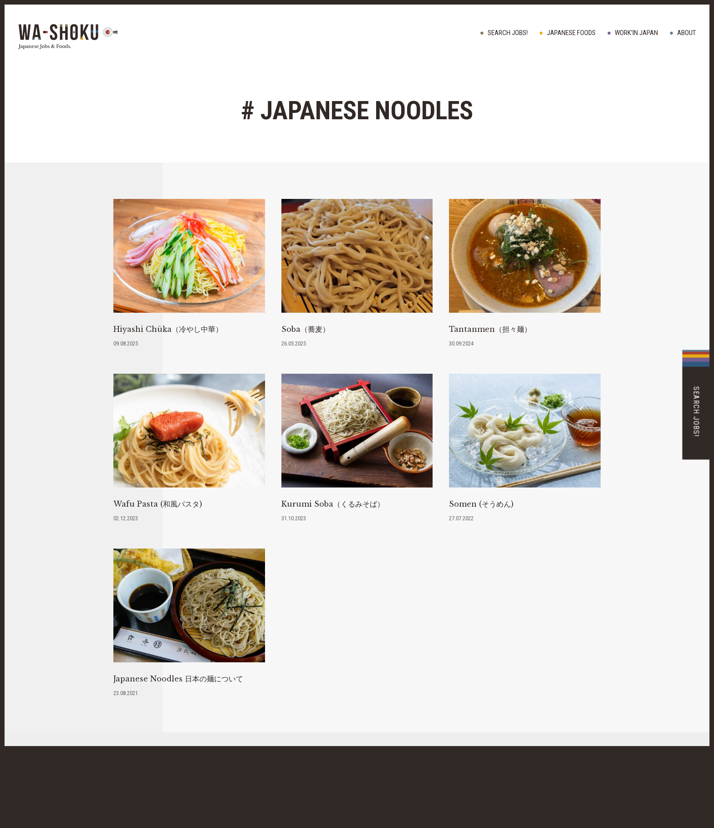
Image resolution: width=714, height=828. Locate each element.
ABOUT (686, 33)
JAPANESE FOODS (571, 33)
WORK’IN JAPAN (636, 33)
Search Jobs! (508, 33)
